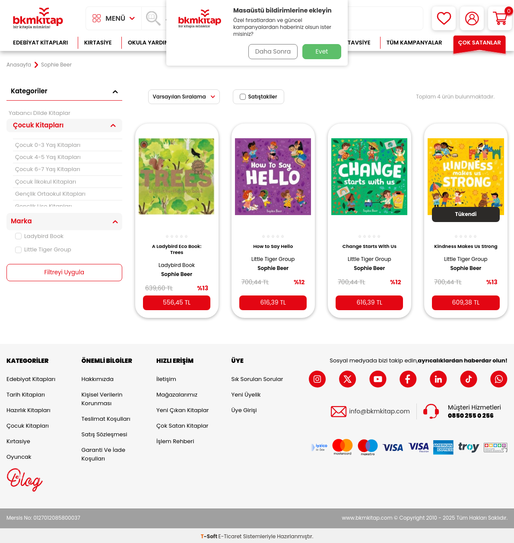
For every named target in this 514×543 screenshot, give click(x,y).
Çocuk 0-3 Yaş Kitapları (47, 145)
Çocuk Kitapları (27, 424)
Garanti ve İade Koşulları (103, 452)
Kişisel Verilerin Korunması (102, 397)
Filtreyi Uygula (64, 272)
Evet (322, 51)
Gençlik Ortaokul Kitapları (50, 194)
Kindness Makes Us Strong (466, 244)
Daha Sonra (271, 51)
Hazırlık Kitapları (28, 408)
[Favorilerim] (444, 18)
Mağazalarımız (176, 393)
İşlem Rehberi (175, 439)
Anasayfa (18, 64)
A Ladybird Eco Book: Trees (177, 244)
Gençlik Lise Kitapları (43, 206)
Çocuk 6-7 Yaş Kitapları (47, 169)
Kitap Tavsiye (350, 42)
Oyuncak (19, 455)
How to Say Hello (273, 241)
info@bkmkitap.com (379, 410)
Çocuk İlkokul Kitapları (45, 182)
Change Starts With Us (370, 241)
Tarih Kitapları (25, 393)
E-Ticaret (230, 534)
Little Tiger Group (43, 249)
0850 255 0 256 (471, 414)
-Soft (210, 534)
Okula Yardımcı (151, 42)
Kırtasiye (98, 42)
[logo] (38, 18)
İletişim (166, 377)
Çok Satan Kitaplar (182, 424)
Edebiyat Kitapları (40, 42)
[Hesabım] (472, 18)
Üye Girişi (244, 408)
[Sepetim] (500, 18)
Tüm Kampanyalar (414, 42)
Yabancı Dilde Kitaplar (39, 113)
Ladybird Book (39, 236)
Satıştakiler (258, 96)
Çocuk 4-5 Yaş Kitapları (48, 157)
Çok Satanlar (479, 42)
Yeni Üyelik (246, 393)
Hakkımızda (98, 377)
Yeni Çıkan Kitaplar (182, 408)
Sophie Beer (176, 269)
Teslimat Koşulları (106, 417)
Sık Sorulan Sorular (257, 377)
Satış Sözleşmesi (104, 433)
